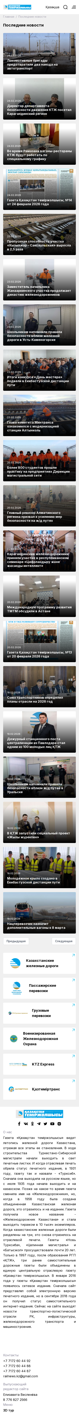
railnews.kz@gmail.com (20, 1376)
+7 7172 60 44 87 (17, 1371)
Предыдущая (16, 941)
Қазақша (52, 7)
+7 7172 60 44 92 (16, 1361)
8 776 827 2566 (15, 1400)
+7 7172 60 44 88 (17, 1366)
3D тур (8, 1410)
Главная (9, 16)
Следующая (63, 941)
